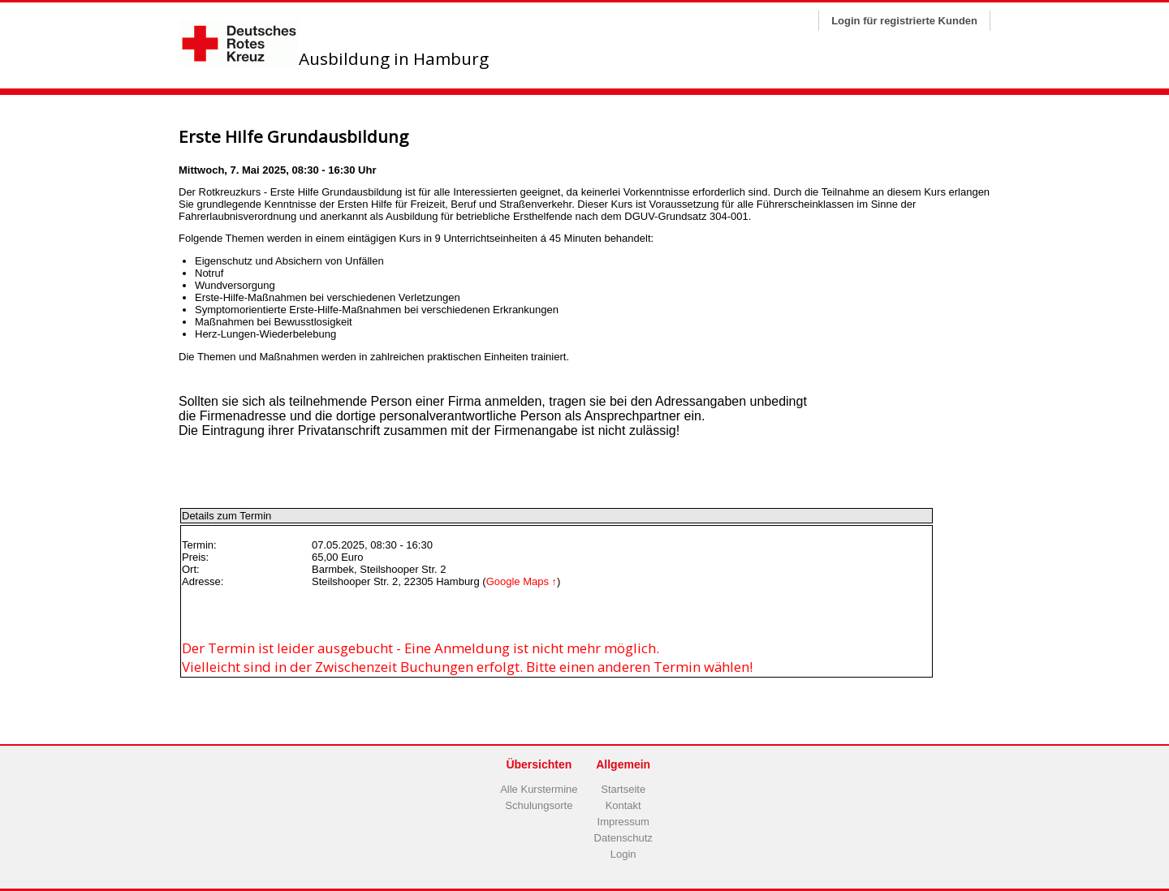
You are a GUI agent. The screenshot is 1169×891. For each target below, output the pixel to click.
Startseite (623, 789)
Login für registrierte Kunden (904, 21)
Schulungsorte (538, 805)
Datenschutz (623, 838)
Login (623, 854)
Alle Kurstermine (538, 789)
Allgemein (623, 764)
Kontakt (623, 805)
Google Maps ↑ (521, 581)
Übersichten (539, 764)
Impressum (623, 822)
